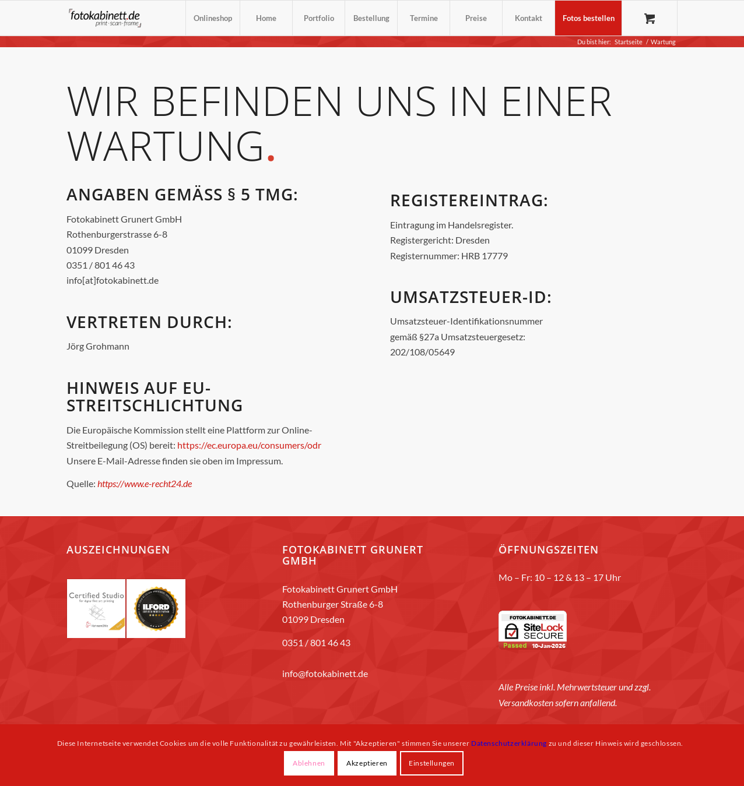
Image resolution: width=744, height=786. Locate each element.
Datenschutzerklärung (509, 743)
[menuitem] (212, 18)
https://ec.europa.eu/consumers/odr (249, 444)
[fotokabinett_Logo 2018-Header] (104, 18)
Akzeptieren (367, 763)
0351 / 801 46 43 (316, 642)
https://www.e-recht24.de (144, 483)
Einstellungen (432, 763)
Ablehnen (309, 763)
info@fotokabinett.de (325, 673)
